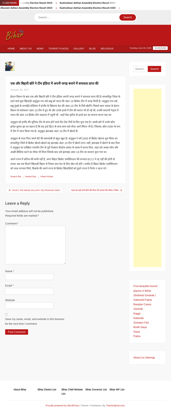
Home (11, 48)
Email (9, 285)
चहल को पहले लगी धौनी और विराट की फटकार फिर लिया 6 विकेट (95, 190)
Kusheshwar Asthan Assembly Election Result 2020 (90, 3)
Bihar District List (47, 389)
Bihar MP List (117, 389)
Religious (107, 48)
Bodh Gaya (140, 327)
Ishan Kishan (46, 176)
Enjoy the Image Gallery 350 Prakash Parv (36, 190)
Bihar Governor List (96, 389)
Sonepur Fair (141, 322)
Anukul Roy (30, 176)
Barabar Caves (142, 304)
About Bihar (20, 389)
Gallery (78, 48)
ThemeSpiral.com (115, 405)
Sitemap (150, 357)
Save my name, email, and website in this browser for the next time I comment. (34, 321)
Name (9, 271)
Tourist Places (58, 48)
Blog (92, 48)
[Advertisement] (147, 178)
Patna (136, 336)
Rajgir (137, 313)
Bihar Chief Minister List (72, 391)
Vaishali (138, 308)
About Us (26, 48)
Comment (11, 223)
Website (10, 300)
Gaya (136, 331)
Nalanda (138, 318)
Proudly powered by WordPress (62, 405)
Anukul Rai (15, 176)
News (40, 48)
